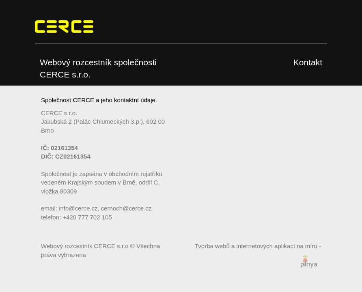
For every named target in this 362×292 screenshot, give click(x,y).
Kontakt (307, 62)
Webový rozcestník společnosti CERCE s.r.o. (98, 68)
